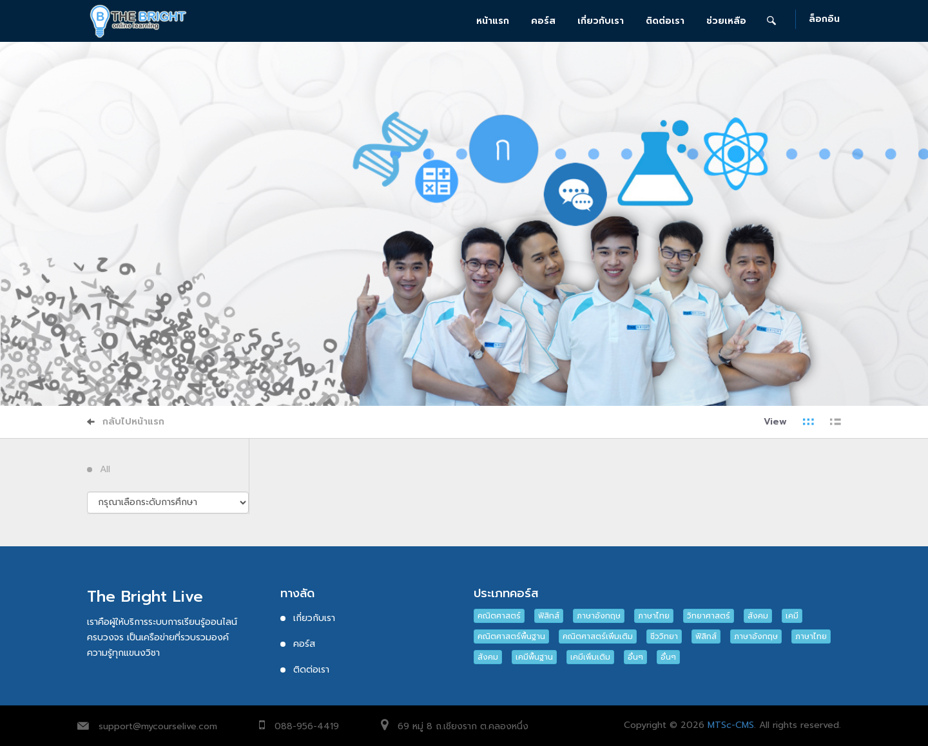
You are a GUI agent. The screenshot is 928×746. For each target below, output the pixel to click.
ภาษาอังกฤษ (599, 616)
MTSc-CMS (731, 725)
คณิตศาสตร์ (499, 616)
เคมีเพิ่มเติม (590, 657)
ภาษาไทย (654, 616)
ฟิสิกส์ (548, 616)
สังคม (758, 616)
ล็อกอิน (824, 19)
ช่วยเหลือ (726, 21)
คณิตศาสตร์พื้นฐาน (511, 636)
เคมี (792, 616)
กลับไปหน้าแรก (125, 421)
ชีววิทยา (664, 636)
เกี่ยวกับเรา (600, 21)
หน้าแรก (492, 21)
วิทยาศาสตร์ (708, 616)
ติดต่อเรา (665, 21)
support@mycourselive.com (158, 726)
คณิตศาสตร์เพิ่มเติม (598, 636)
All (105, 469)
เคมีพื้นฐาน (534, 657)
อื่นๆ (635, 657)
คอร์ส (543, 21)
